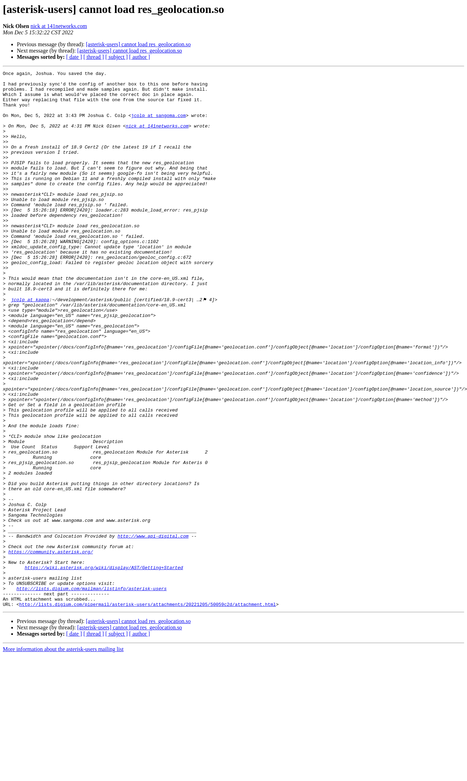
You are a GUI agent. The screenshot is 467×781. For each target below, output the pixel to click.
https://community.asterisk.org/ (50, 648)
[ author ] (139, 57)
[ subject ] (116, 57)
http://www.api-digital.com (153, 629)
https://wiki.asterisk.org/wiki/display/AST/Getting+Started (104, 667)
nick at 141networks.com (58, 26)
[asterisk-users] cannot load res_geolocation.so (138, 44)
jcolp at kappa (30, 345)
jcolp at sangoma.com (158, 125)
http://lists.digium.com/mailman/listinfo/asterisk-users (91, 692)
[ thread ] (93, 57)
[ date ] (74, 57)
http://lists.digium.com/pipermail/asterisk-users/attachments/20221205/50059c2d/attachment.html (147, 711)
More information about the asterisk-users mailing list (63, 756)
